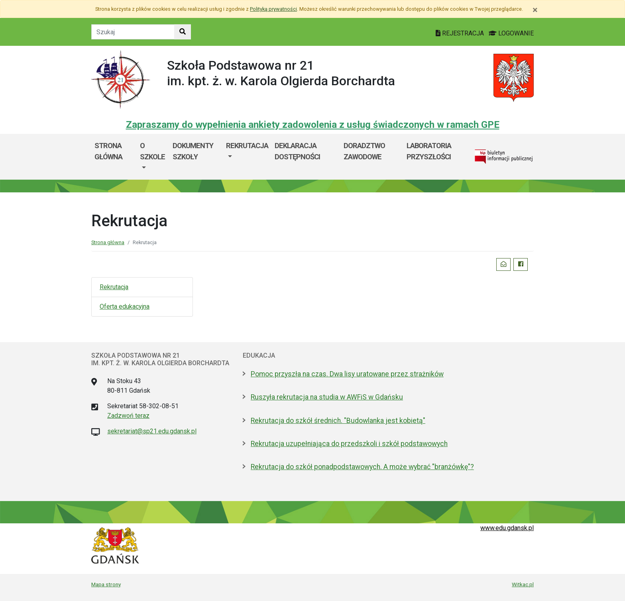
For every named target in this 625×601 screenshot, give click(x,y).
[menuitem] (153, 156)
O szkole (152, 151)
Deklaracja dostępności (297, 151)
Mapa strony (106, 584)
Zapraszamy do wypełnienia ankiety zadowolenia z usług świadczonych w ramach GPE (312, 124)
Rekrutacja (247, 145)
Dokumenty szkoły (193, 151)
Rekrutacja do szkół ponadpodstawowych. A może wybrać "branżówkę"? (362, 467)
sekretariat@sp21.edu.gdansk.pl (152, 431)
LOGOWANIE (511, 33)
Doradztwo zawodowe (364, 151)
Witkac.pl (523, 584)
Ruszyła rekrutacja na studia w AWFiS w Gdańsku (327, 397)
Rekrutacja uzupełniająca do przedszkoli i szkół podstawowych (349, 444)
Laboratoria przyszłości (429, 151)
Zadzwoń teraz (128, 415)
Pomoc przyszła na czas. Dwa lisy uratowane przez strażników (347, 374)
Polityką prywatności (273, 9)
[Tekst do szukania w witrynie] (133, 31)
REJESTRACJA (460, 33)
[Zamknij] (535, 10)
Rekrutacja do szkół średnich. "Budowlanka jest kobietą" (338, 421)
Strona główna (108, 151)
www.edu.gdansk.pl (507, 528)
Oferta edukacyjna (124, 306)
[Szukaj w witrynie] (182, 31)
